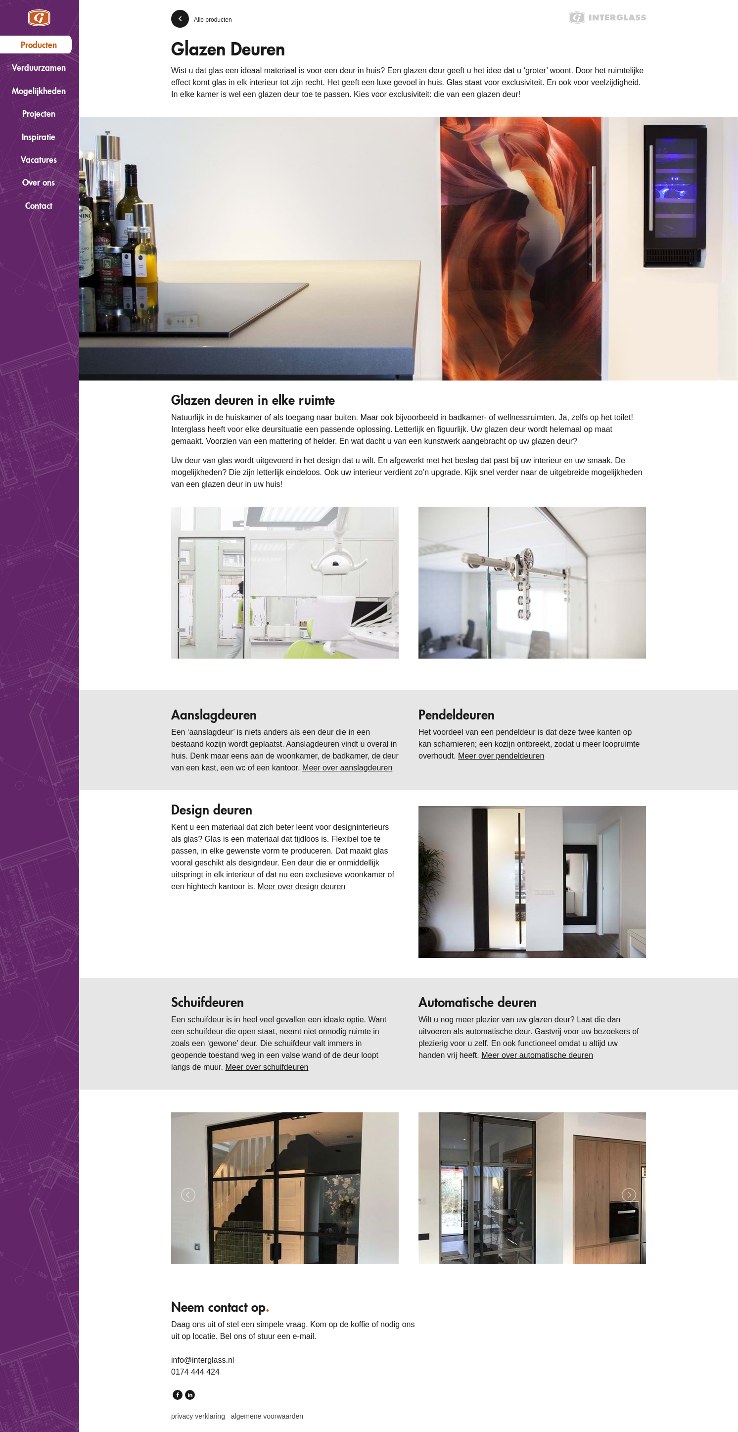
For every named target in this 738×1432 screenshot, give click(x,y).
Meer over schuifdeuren (266, 1067)
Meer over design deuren (301, 886)
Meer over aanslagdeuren (347, 768)
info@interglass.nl (202, 1360)
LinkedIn (190, 1396)
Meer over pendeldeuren (501, 756)
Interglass (39, 17)
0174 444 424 (195, 1372)
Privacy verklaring (198, 1416)
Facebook (178, 1396)
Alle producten (213, 19)
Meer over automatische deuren (537, 1055)
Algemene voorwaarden (267, 1416)
